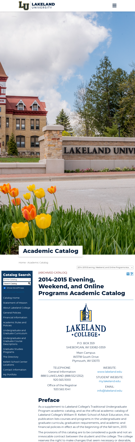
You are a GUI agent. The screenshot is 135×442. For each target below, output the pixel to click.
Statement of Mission (15, 303)
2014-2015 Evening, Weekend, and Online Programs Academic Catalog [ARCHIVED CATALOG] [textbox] (105, 267)
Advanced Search (13, 292)
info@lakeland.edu (109, 390)
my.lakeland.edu (110, 381)
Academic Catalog (37, 263)
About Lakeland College (16, 308)
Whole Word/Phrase (15, 288)
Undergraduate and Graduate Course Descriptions (14, 341)
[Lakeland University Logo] (37, 5)
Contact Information (14, 370)
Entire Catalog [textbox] (10, 280)
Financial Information (15, 317)
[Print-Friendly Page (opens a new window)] (128, 273)
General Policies (12, 313)
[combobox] (105, 267)
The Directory (10, 357)
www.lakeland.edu (109, 372)
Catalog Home (11, 298)
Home (22, 263)
